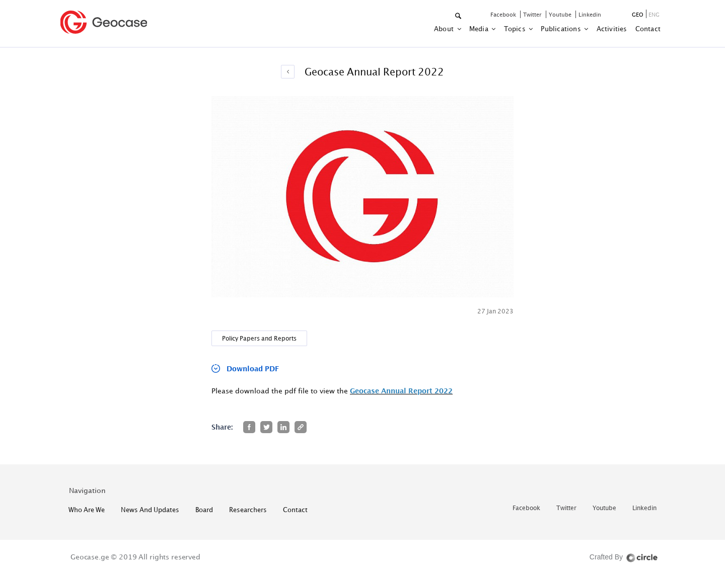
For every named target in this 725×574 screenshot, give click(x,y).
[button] (459, 16)
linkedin (589, 14)
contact (648, 28)
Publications (562, 28)
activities (612, 28)
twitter (533, 14)
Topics (515, 28)
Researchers (248, 509)
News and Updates (150, 509)
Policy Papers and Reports (259, 338)
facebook (504, 14)
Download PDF (253, 368)
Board (204, 509)
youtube (561, 14)
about (444, 28)
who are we (86, 509)
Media (479, 28)
